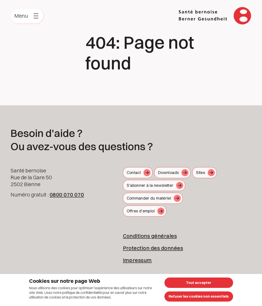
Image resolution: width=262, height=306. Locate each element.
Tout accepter (198, 282)
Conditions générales (150, 235)
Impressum (137, 260)
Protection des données (153, 248)
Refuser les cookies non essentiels (199, 296)
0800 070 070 (67, 194)
